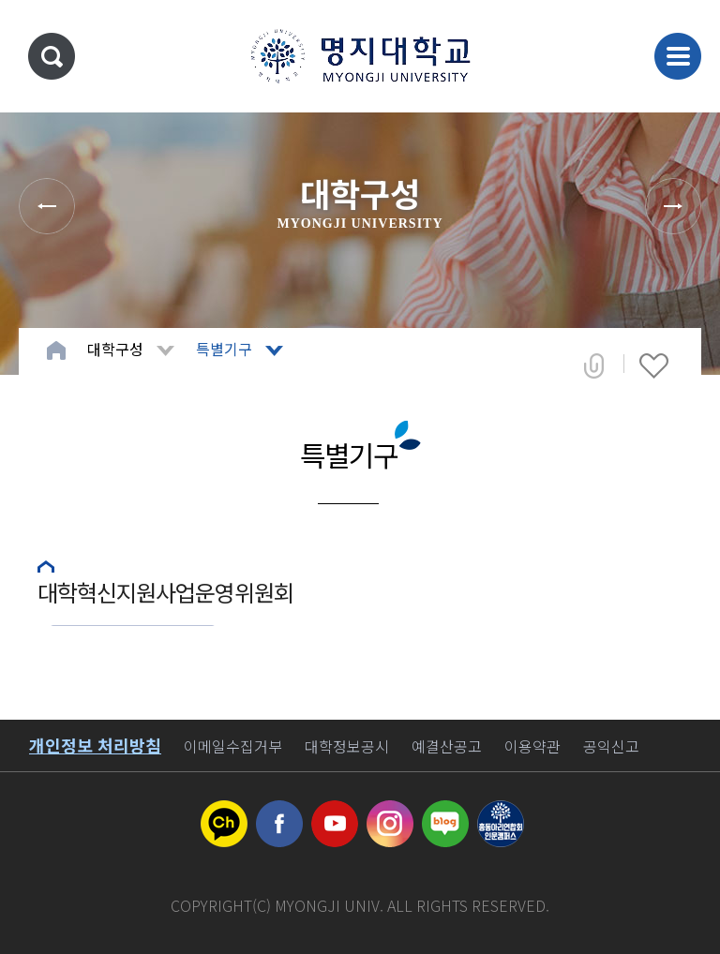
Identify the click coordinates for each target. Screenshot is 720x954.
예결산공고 (447, 746)
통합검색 (51, 56)
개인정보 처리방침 (95, 745)
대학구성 (115, 348)
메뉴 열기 (677, 56)
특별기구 (224, 348)
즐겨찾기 (653, 365)
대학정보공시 (347, 746)
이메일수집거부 (233, 746)
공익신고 (611, 746)
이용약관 (532, 746)
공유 (594, 365)
